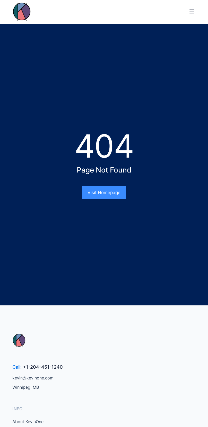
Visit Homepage (104, 192)
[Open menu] (192, 12)
